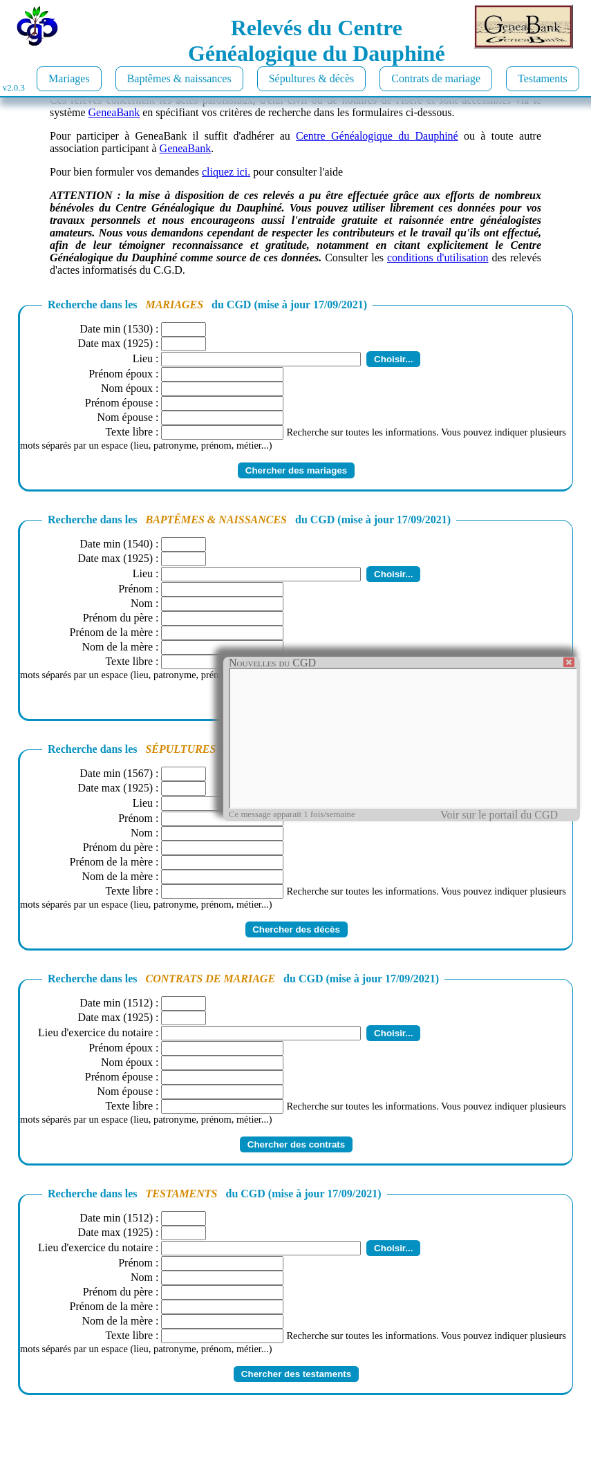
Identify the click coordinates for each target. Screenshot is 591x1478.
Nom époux (127, 388)
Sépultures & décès (312, 78)
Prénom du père (118, 618)
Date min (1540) (116, 544)
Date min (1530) (116, 329)
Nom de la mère (117, 647)
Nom (142, 603)
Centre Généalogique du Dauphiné (377, 136)
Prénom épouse (119, 403)
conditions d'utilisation (437, 257)
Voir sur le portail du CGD (499, 815)
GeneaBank (114, 112)
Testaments (542, 78)
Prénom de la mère (111, 632)
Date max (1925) (115, 343)
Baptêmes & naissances (179, 78)
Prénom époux (120, 374)
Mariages (69, 78)
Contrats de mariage (435, 78)
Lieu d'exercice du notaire (95, 1032)
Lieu (143, 358)
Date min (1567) (116, 773)
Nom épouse (125, 417)
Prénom (135, 589)
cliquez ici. (226, 172)
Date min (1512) (116, 1003)
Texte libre (129, 432)
